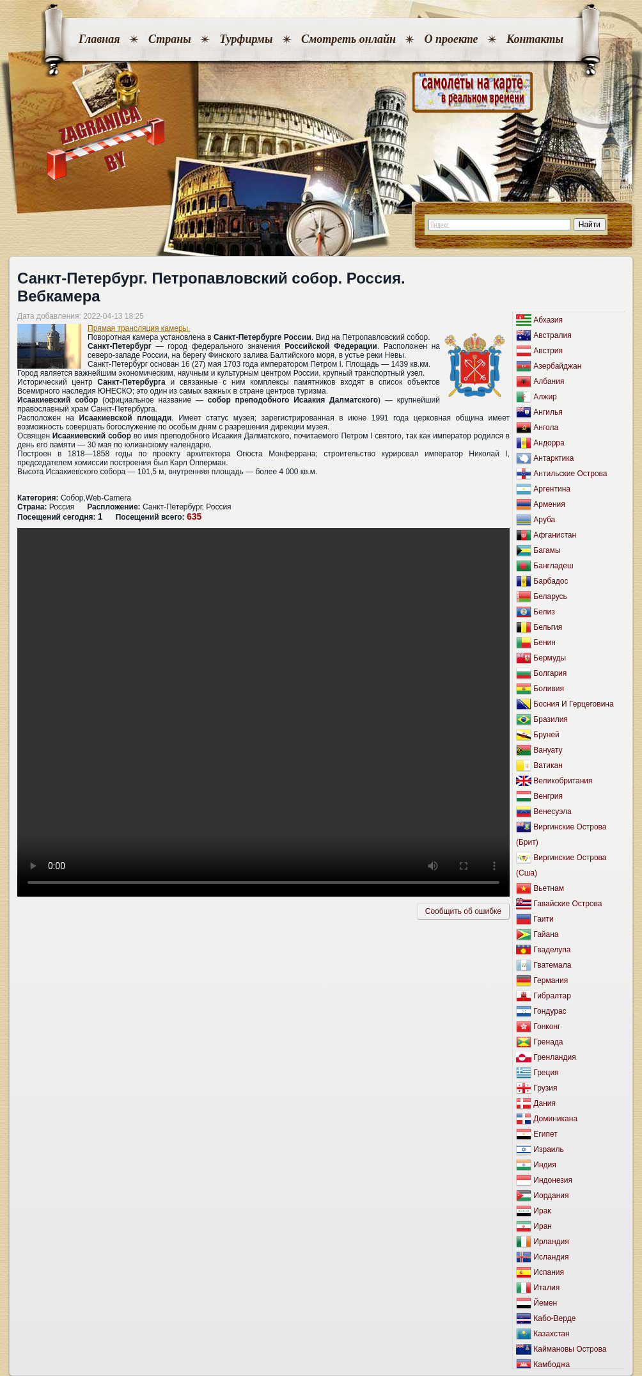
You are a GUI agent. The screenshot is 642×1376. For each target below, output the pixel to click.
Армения (549, 504)
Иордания (550, 1195)
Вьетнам (548, 888)
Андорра (548, 442)
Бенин (544, 642)
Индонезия (552, 1180)
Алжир (544, 396)
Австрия (548, 350)
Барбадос (550, 581)
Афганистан (554, 535)
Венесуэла (552, 811)
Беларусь (550, 596)
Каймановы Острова (569, 1349)
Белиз (543, 611)
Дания (544, 1103)
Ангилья (547, 412)
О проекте (451, 39)
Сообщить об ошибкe (463, 911)
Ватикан (547, 765)
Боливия (548, 688)
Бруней (546, 734)
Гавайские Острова (567, 903)
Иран (542, 1226)
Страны (169, 39)
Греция (545, 1072)
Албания (548, 381)
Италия (546, 1287)
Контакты (534, 39)
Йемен (545, 1303)
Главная (99, 39)
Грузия (545, 1088)
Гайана (545, 934)
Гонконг (546, 1026)
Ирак (542, 1210)
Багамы (546, 550)
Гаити (543, 919)
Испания (548, 1272)
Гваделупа (551, 949)
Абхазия (548, 320)
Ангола (545, 427)
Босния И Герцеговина (573, 704)
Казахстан (551, 1333)
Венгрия (548, 796)
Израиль (548, 1149)
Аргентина (551, 488)
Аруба (544, 519)
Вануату (547, 750)
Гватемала (552, 965)
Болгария (550, 673)
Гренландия (554, 1057)
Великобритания (562, 780)
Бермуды (549, 657)
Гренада (548, 1041)
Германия (550, 980)
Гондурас (549, 1011)
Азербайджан (557, 366)
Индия (544, 1164)
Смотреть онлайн (348, 39)
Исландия (550, 1256)
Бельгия (547, 627)
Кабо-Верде (554, 1318)
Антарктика (553, 458)
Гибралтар (551, 995)
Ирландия (550, 1241)
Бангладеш (553, 565)
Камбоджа (551, 1364)
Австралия (552, 335)
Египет (545, 1134)
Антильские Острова (570, 473)
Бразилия (550, 719)
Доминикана (555, 1118)
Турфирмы (245, 39)
